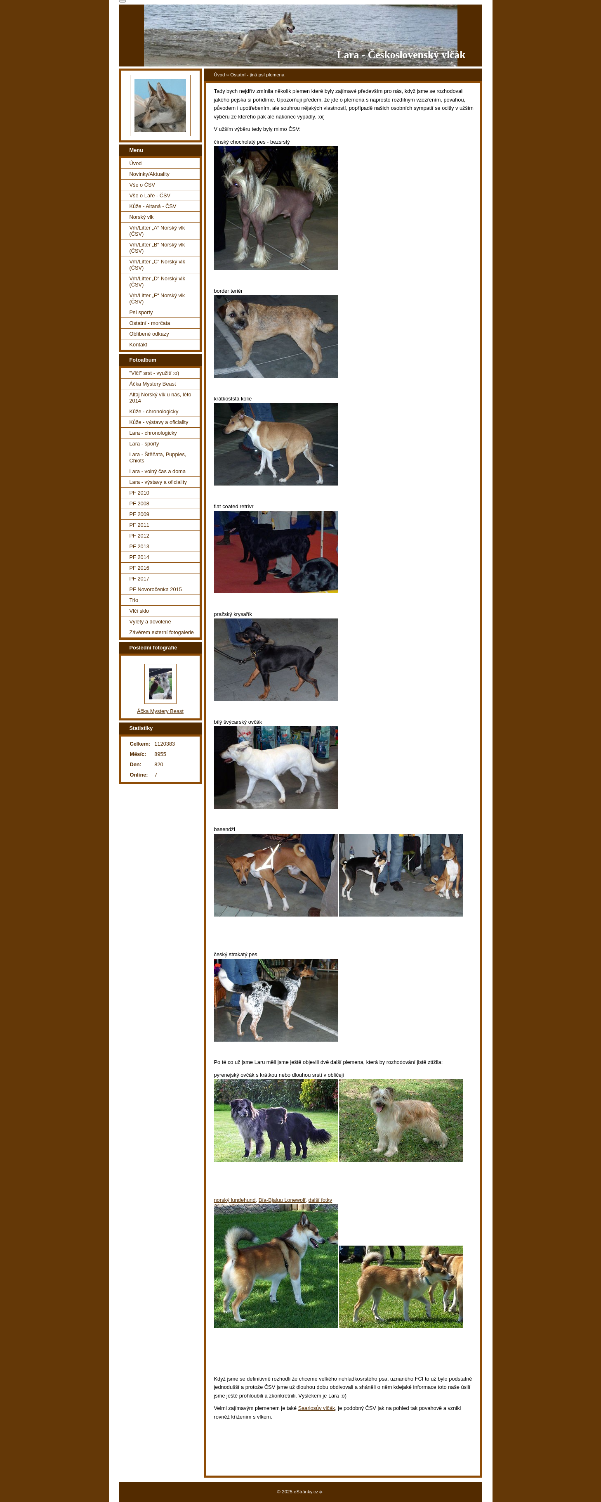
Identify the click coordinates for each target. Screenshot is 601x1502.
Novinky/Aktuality (150, 174)
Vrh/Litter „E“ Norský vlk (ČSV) (157, 298)
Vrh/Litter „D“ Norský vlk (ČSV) (157, 281)
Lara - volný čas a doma (158, 471)
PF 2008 (139, 503)
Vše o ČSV (143, 185)
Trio (134, 600)
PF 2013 (139, 546)
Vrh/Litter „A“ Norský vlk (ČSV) (157, 231)
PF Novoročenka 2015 (156, 589)
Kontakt (138, 344)
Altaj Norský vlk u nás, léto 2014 (160, 397)
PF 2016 (139, 568)
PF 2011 (139, 525)
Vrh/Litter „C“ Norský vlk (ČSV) (157, 264)
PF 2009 (139, 514)
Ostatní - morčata (150, 323)
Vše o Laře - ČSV (150, 195)
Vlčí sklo (139, 611)
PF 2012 (139, 536)
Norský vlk (142, 217)
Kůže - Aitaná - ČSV (153, 206)
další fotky (320, 1200)
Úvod (219, 74)
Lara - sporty (144, 444)
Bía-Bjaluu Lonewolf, (283, 1200)
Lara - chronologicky (153, 433)
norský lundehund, (235, 1200)
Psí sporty (141, 312)
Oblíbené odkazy (149, 334)
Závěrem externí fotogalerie (162, 632)
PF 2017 (139, 579)
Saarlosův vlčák (316, 1408)
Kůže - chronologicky (154, 411)
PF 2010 (139, 493)
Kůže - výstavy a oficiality (159, 422)
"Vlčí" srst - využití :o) (154, 373)
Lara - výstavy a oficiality (158, 482)
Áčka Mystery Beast (153, 384)
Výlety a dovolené (150, 621)
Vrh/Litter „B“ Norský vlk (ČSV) (157, 248)
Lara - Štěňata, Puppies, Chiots (158, 457)
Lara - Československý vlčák (401, 55)
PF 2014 (139, 557)
